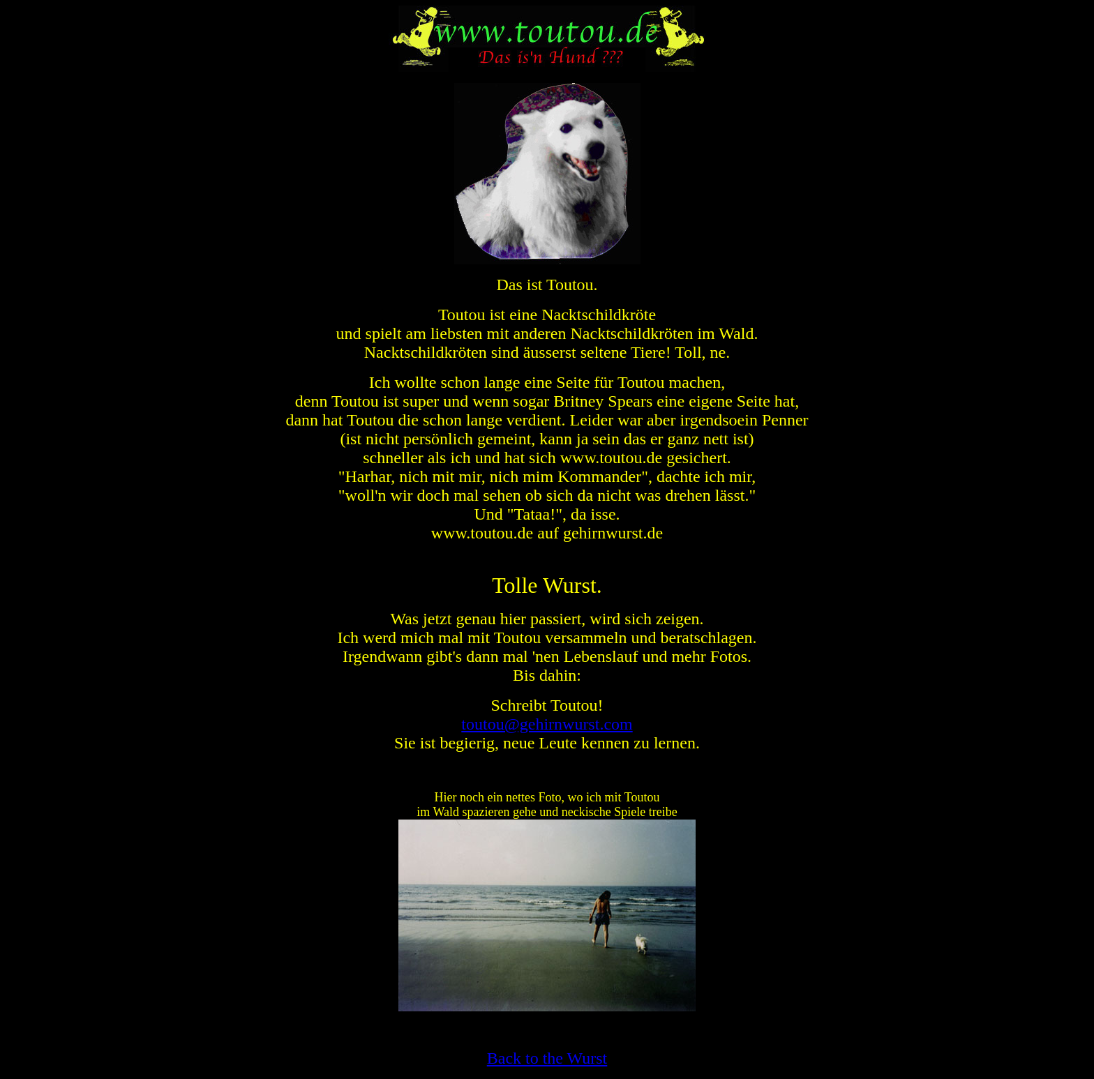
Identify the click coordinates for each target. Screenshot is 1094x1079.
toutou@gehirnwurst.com (546, 724)
